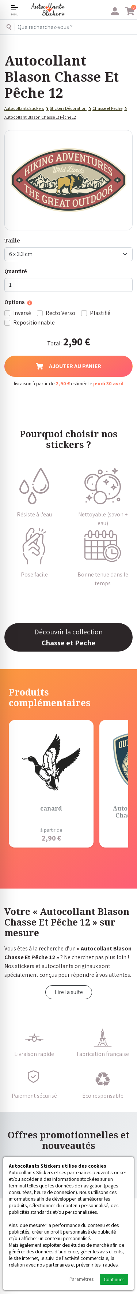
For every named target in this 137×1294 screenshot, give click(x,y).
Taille (12, 240)
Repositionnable (34, 322)
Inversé (22, 313)
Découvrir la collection (68, 637)
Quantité (15, 271)
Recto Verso (60, 313)
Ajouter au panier (68, 366)
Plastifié (100, 313)
